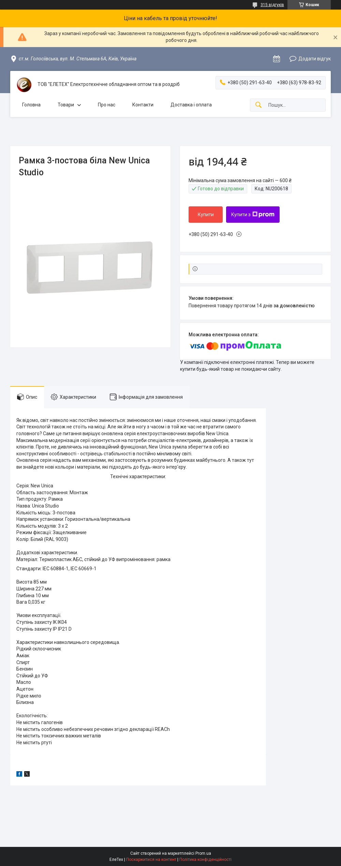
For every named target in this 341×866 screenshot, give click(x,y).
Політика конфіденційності (205, 859)
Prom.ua (203, 853)
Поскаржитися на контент (151, 859)
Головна (31, 104)
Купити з (253, 214)
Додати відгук (314, 58)
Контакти (142, 104)
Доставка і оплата (191, 104)
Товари (66, 104)
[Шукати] (258, 105)
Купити (206, 214)
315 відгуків (272, 4)
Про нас (106, 104)
